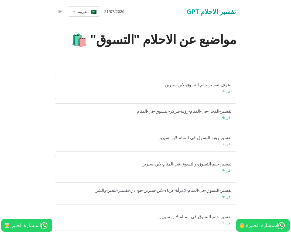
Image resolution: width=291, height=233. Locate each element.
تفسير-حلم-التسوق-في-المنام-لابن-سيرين (146, 220)
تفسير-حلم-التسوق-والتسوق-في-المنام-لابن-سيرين (146, 167)
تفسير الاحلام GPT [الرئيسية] (211, 11)
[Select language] (84, 11)
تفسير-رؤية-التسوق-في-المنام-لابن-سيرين (146, 141)
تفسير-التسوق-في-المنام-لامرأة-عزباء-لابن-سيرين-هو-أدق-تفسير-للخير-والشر (146, 193)
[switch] (59, 11)
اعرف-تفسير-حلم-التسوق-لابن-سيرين (146, 88)
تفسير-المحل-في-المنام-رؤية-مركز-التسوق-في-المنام (146, 114)
